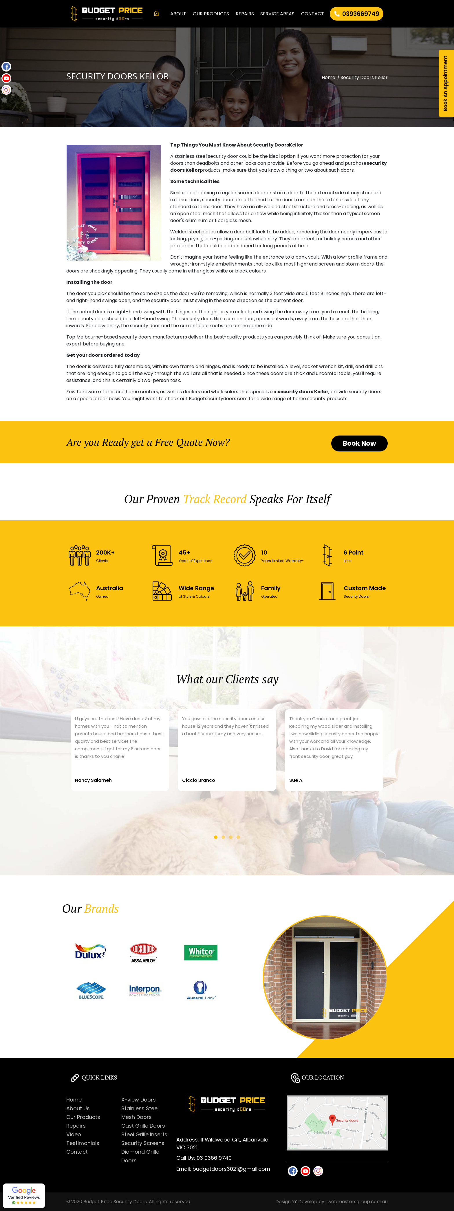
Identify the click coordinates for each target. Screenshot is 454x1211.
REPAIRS (245, 13)
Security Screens (142, 1143)
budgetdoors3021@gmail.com (231, 1168)
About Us (78, 1108)
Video (73, 1134)
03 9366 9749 (214, 1157)
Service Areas (277, 13)
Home (328, 77)
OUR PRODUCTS (211, 13)
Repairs (76, 1125)
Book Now (359, 443)
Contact (77, 1151)
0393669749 (360, 14)
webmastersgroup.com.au (357, 1201)
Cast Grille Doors (143, 1125)
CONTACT (312, 13)
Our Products (83, 1117)
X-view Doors (138, 1099)
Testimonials (82, 1143)
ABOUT (178, 13)
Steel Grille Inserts (144, 1134)
